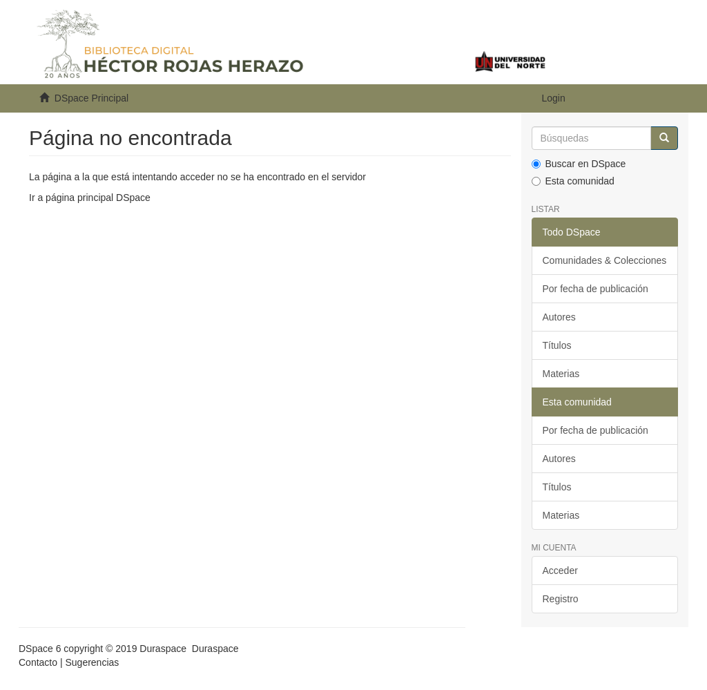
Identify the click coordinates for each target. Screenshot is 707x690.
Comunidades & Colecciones (605, 260)
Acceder (560, 570)
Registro (561, 598)
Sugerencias (92, 662)
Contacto (38, 662)
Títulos (557, 345)
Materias (561, 373)
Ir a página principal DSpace (90, 197)
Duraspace (215, 648)
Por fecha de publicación (595, 288)
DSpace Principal (91, 98)
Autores (559, 317)
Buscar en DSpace (579, 163)
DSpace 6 (40, 648)
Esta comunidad (573, 180)
